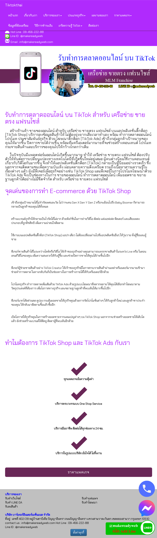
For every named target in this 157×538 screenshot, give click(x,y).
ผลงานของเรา (100, 15)
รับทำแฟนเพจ (90, 498)
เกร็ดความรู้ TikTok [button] (70, 25)
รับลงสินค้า (11, 506)
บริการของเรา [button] (52, 15)
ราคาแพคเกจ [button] (123, 15)
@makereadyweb (31, 36)
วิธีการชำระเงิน (43, 25)
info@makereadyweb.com (36, 42)
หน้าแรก (13, 15)
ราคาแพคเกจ (78, 472)
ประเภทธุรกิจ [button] (77, 15)
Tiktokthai (13, 5)
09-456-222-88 (33, 32)
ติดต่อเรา (93, 25)
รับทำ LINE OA (13, 502)
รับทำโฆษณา (89, 502)
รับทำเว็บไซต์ (13, 498)
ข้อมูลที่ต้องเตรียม (18, 25)
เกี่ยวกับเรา (30, 15)
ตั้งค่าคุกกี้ (78, 532)
